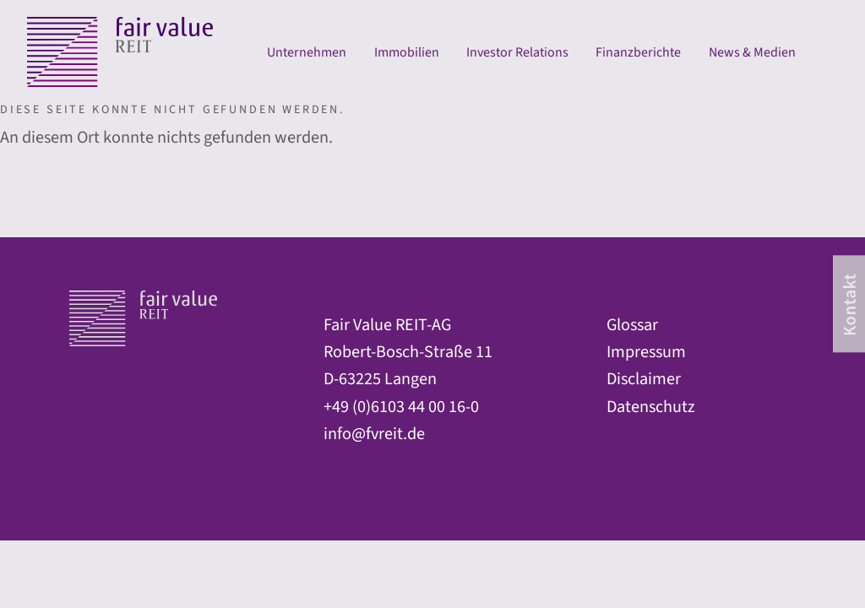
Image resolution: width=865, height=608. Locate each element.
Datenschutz (651, 406)
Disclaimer (644, 378)
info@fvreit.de (374, 433)
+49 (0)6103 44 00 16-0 (401, 406)
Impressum (646, 351)
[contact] (849, 303)
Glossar (632, 324)
